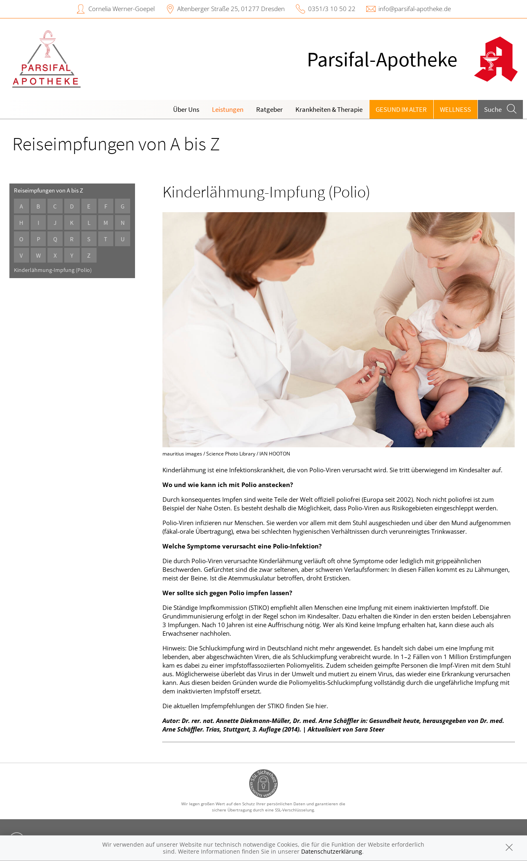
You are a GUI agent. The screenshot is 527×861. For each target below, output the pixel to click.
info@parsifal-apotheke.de (414, 9)
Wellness (455, 109)
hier (321, 706)
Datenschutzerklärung (331, 851)
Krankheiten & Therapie (329, 109)
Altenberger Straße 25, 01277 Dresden (231, 9)
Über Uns (186, 109)
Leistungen (227, 109)
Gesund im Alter (401, 109)
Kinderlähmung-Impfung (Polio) (53, 270)
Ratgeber (269, 109)
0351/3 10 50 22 (332, 9)
